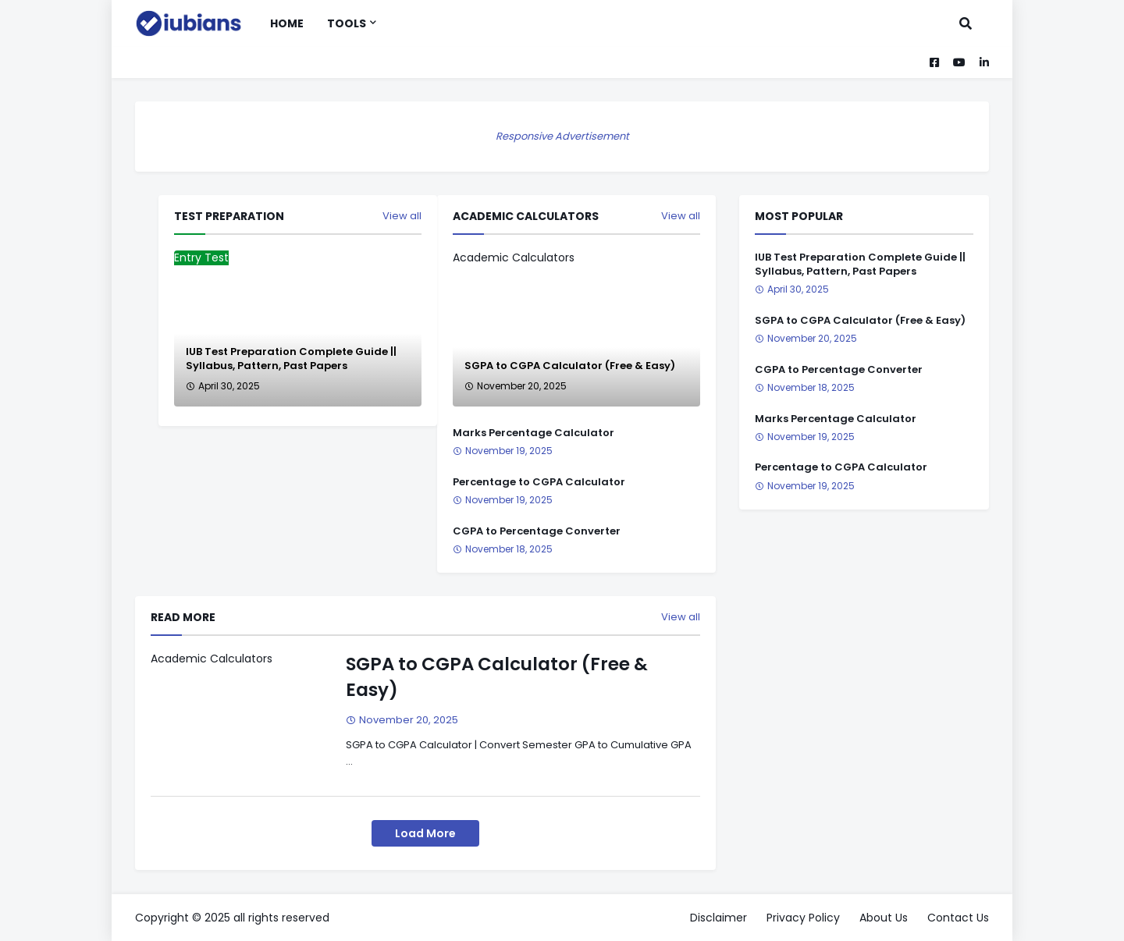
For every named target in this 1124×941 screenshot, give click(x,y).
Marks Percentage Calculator (533, 433)
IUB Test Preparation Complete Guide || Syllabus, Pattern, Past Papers (291, 359)
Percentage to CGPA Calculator (539, 482)
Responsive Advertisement (562, 136)
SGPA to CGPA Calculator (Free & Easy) (569, 366)
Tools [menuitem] (346, 23)
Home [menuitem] (287, 23)
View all (680, 216)
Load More (425, 833)
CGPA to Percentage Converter (537, 531)
